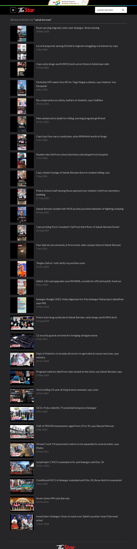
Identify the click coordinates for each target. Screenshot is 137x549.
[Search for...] (107, 10)
